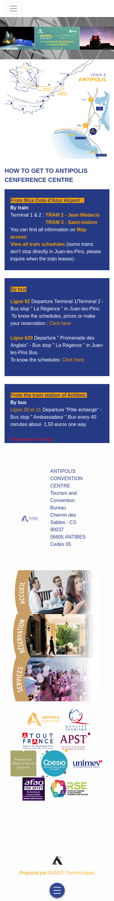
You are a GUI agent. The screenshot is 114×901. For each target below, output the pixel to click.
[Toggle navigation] (13, 8)
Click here (60, 323)
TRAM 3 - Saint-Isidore (72, 222)
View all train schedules (37, 244)
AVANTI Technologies (71, 873)
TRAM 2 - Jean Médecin (73, 215)
